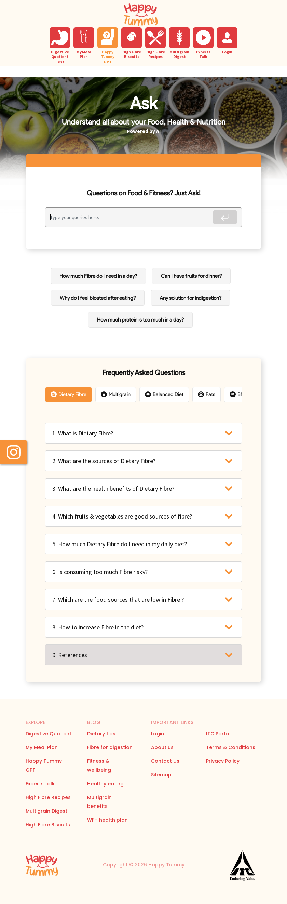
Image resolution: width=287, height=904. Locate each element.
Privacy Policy (223, 761)
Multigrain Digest (46, 811)
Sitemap (161, 774)
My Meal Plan (42, 747)
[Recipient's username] (131, 217)
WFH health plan (107, 819)
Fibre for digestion (110, 747)
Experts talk (40, 783)
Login (157, 733)
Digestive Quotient (48, 733)
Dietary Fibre (68, 394)
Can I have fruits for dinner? (191, 276)
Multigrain (116, 394)
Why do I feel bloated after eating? (98, 298)
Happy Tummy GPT (44, 765)
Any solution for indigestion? (190, 298)
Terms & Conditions (230, 747)
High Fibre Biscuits (48, 824)
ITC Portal (218, 733)
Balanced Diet (164, 394)
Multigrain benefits (99, 802)
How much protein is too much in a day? (140, 320)
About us (162, 747)
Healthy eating (105, 783)
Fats (206, 394)
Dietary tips (101, 733)
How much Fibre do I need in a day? (98, 276)
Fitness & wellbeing (99, 765)
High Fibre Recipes (48, 797)
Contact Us (165, 761)
